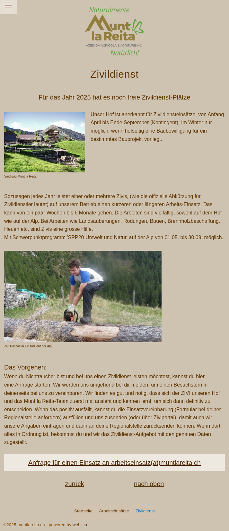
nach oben (149, 483)
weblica (80, 524)
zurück (74, 483)
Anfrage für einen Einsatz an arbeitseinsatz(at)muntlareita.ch (114, 462)
